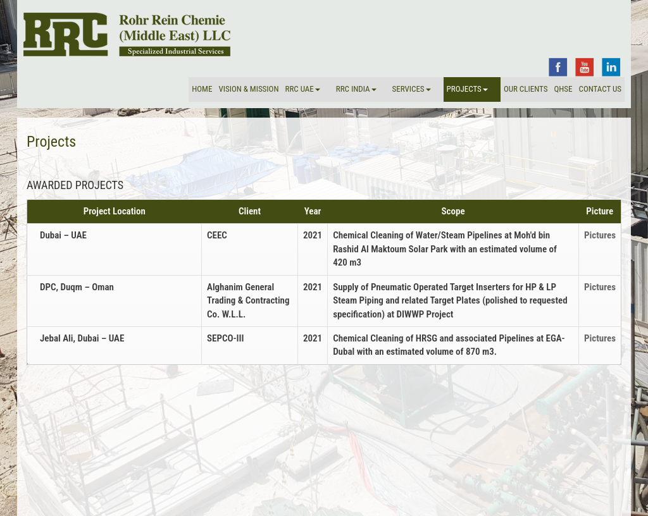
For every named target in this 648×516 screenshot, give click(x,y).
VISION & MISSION (248, 89)
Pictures (600, 235)
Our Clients (526, 89)
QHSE (563, 89)
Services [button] (411, 89)
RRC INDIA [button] (356, 89)
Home (202, 89)
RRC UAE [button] (302, 89)
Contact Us (600, 89)
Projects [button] (467, 89)
